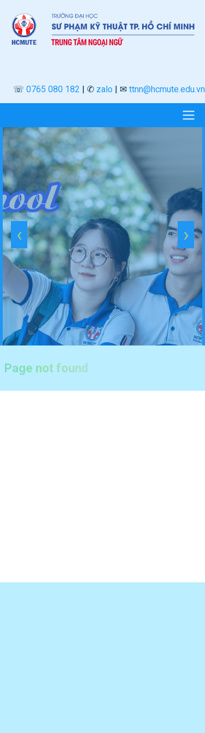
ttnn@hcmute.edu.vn (167, 89)
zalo (104, 89)
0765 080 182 (53, 89)
